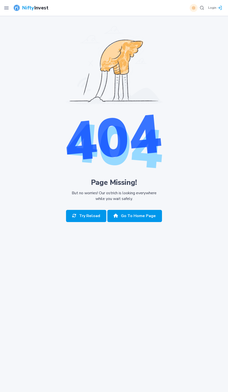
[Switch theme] (194, 8)
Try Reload (86, 216)
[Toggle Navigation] (6, 7)
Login (212, 7)
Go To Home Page (135, 216)
